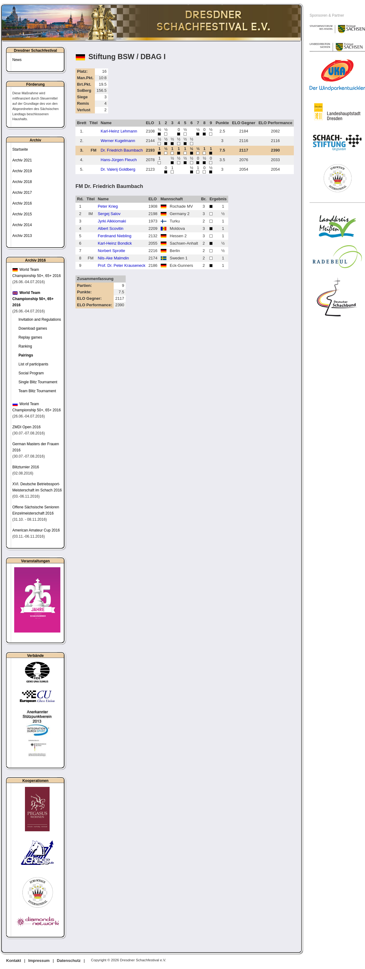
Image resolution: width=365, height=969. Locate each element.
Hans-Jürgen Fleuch (119, 159)
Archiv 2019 (22, 171)
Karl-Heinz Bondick (115, 243)
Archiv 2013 (22, 236)
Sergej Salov (109, 213)
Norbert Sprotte (111, 250)
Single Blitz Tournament (37, 382)
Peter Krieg (108, 206)
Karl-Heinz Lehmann (119, 131)
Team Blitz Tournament (37, 391)
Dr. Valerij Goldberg (118, 169)
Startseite (20, 149)
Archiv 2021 (22, 160)
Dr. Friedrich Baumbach (122, 150)
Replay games (30, 337)
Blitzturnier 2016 (25, 467)
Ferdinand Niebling (114, 236)
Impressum (39, 960)
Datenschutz (69, 960)
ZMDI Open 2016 (26, 427)
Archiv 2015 (22, 214)
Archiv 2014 (22, 225)
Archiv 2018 (22, 182)
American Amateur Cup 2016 (36, 530)
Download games (32, 328)
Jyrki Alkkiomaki (112, 221)
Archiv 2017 (22, 192)
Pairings (25, 355)
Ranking (25, 346)
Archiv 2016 (22, 203)
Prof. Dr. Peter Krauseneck (121, 265)
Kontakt (13, 960)
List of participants (33, 364)
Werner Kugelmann (118, 140)
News (17, 60)
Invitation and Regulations (39, 319)
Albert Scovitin (110, 228)
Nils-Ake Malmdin (113, 258)
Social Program (31, 373)
